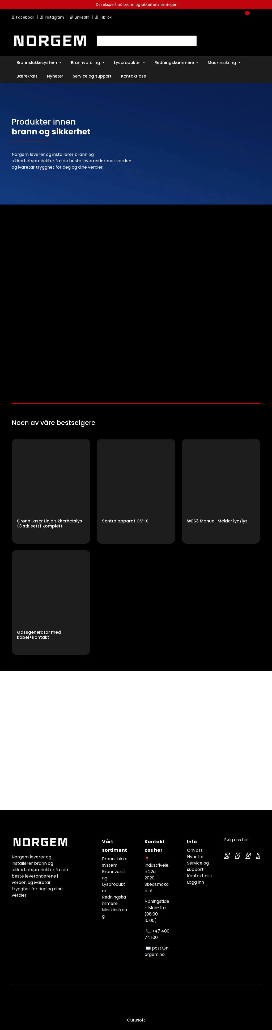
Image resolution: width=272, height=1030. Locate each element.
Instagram (52, 17)
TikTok (103, 17)
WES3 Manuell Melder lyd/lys (217, 521)
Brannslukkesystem (115, 862)
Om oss (195, 850)
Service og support (198, 866)
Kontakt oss (199, 876)
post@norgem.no (156, 951)
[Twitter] (226, 855)
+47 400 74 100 (156, 934)
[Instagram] (237, 855)
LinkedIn (80, 17)
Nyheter (195, 857)
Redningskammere (114, 900)
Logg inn (195, 882)
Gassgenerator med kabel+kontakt (39, 635)
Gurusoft (136, 1020)
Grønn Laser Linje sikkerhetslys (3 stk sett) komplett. (49, 523)
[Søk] (143, 41)
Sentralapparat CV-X (125, 521)
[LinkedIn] (258, 855)
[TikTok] (247, 855)
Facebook (23, 17)
